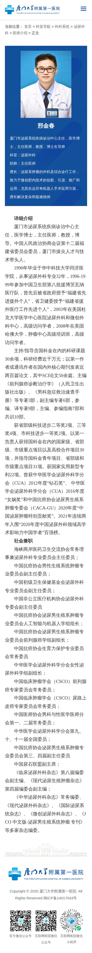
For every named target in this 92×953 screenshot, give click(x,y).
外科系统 (62, 26)
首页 (28, 26)
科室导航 (43, 26)
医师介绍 (20, 33)
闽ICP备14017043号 (60, 898)
